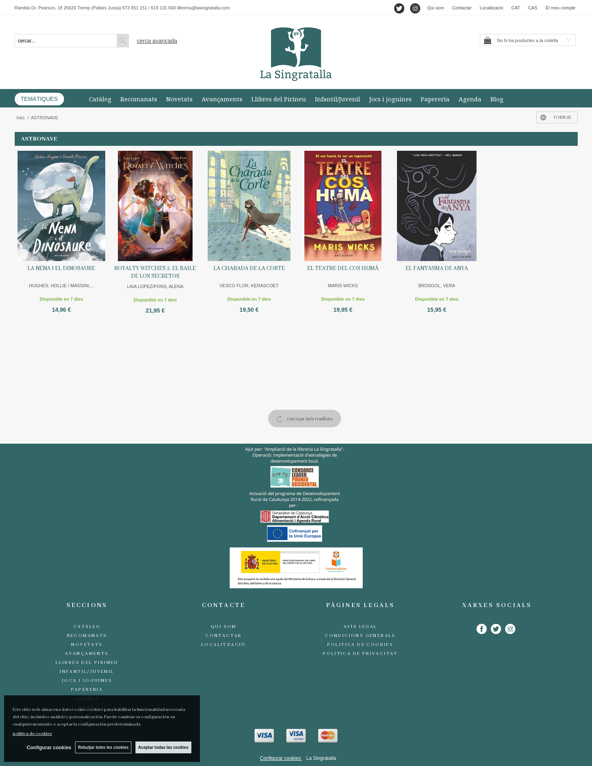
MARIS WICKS (343, 285)
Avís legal (360, 627)
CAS (533, 7)
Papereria (435, 99)
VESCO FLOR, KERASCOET (249, 285)
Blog (496, 99)
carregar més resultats (310, 418)
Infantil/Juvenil (337, 99)
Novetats (179, 99)
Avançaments (222, 99)
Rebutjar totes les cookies (103, 747)
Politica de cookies (360, 645)
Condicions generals (360, 636)
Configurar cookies (281, 758)
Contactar (462, 7)
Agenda (470, 99)
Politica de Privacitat (360, 654)
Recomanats (138, 99)
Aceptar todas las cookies (163, 747)
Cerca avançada (157, 41)
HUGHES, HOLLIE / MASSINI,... (61, 285)
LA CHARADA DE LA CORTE (249, 268)
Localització (491, 7)
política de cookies (32, 734)
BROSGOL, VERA (436, 285)
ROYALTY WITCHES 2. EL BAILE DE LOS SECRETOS (155, 272)
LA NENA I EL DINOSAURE (61, 268)
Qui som (435, 7)
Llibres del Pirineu (278, 99)
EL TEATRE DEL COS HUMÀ (343, 268)
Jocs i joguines (390, 99)
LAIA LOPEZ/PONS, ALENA (155, 286)
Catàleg (100, 99)
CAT (515, 7)
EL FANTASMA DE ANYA (437, 268)
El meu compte (560, 7)
